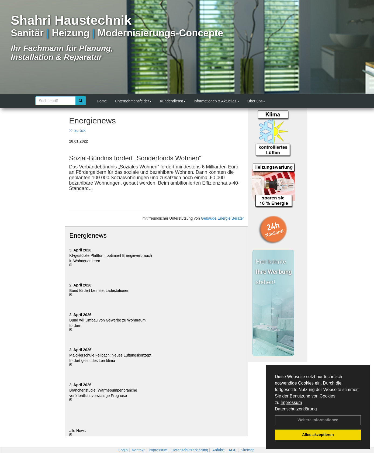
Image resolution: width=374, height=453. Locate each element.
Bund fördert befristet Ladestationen (99, 290)
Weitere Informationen (317, 420)
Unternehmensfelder (133, 101)
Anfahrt (218, 450)
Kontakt (138, 450)
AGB (232, 450)
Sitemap (247, 450)
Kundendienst (173, 101)
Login (122, 450)
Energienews (88, 235)
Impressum (291, 402)
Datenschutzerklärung (296, 409)
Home (102, 101)
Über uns (256, 101)
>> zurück (77, 130)
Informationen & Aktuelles (216, 101)
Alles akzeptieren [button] (318, 435)
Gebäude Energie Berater (222, 218)
